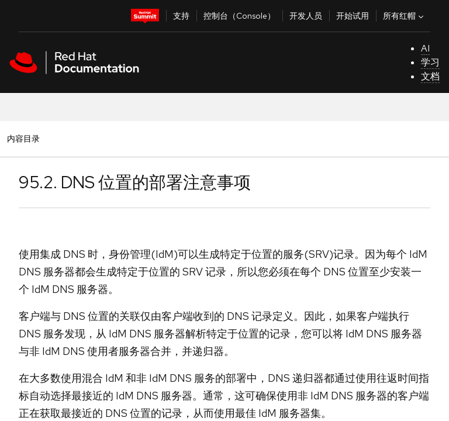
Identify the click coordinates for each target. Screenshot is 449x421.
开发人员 (305, 16)
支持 (181, 16)
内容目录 (23, 138)
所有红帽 (404, 16)
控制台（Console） (239, 16)
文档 (430, 76)
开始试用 (352, 16)
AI (425, 48)
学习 (430, 62)
